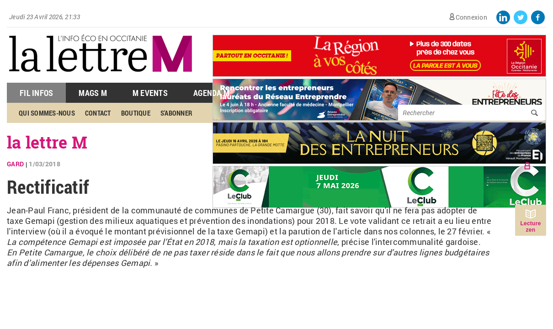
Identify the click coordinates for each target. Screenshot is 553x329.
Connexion (471, 17)
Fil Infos (36, 92)
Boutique (135, 112)
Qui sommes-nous (47, 112)
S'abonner (176, 112)
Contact (98, 112)
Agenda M (211, 92)
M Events (150, 92)
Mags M (93, 92)
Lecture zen (530, 226)
